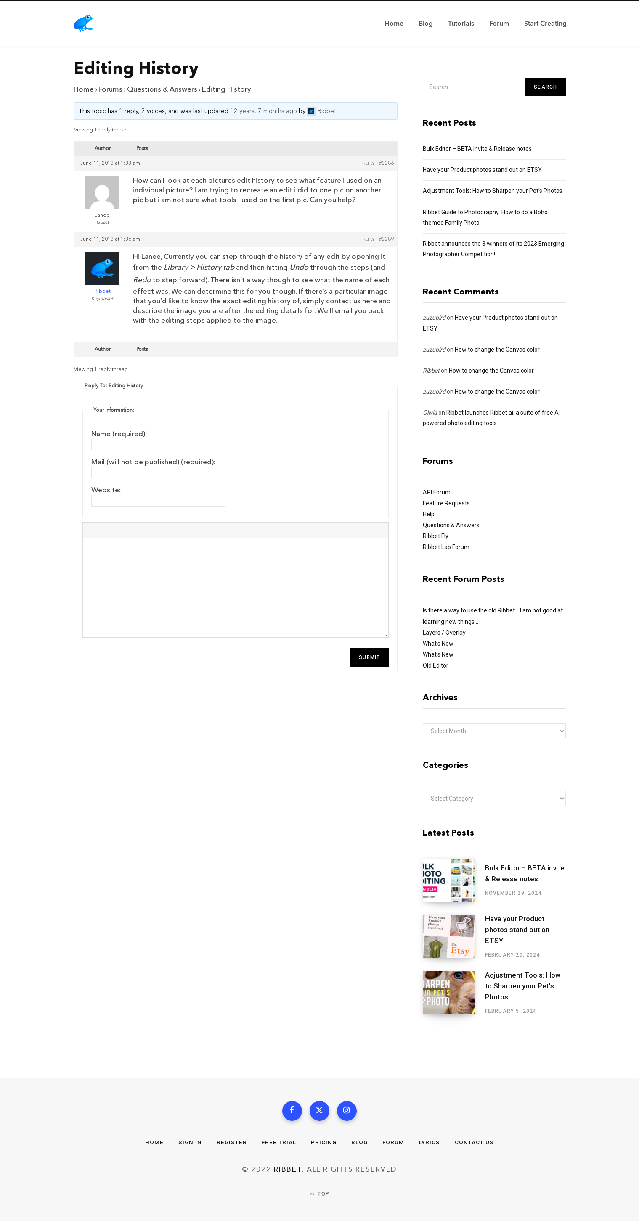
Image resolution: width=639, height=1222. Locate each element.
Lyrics (431, 1143)
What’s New (438, 643)
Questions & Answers (162, 89)
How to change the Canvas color (497, 349)
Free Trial (278, 1143)
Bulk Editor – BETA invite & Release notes (477, 148)
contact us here (351, 301)
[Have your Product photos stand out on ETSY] (454, 936)
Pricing (324, 1143)
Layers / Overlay (444, 632)
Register (230, 1143)
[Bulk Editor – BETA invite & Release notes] (454, 880)
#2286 (386, 163)
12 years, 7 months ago (263, 111)
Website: (106, 490)
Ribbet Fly (435, 536)
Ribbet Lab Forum (446, 547)
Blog (360, 1143)
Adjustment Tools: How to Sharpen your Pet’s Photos (492, 190)
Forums (110, 89)
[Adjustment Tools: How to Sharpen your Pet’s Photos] (454, 993)
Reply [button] (369, 163)
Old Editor (435, 665)
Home (84, 89)
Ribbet (431, 370)
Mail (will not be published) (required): (153, 462)
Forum (394, 1143)
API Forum (437, 492)
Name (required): (119, 434)
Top (319, 1195)
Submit (369, 657)
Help (429, 514)
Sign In (189, 1143)
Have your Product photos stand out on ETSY (482, 169)
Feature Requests (446, 503)
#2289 (386, 239)
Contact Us (476, 1143)
